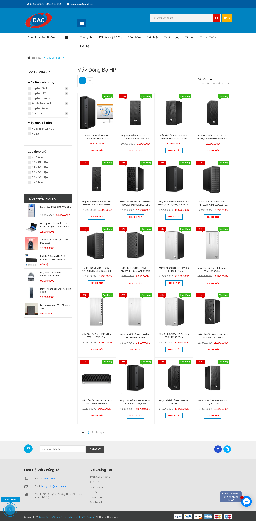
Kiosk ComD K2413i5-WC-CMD (56, 207)
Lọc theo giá (37, 151)
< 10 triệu (38, 157)
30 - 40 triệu (40, 177)
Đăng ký (95, 449)
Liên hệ (84, 46)
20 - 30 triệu (40, 172)
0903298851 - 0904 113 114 (44, 3)
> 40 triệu (38, 182)
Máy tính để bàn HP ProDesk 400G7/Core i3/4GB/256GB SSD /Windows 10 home (174, 204)
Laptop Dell (50, 88)
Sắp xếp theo (205, 79)
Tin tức (189, 37)
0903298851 (51, 478)
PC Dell (36, 133)
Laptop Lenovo (41, 98)
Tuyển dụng (172, 37)
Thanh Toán (208, 37)
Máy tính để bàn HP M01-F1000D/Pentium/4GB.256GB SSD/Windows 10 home (135, 271)
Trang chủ (87, 37)
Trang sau (102, 432)
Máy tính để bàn (40, 123)
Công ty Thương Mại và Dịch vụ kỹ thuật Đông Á (67, 516)
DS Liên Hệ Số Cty (110, 37)
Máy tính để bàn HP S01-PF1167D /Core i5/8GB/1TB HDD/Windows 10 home (212, 204)
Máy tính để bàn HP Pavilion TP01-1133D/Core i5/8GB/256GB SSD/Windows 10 (212, 271)
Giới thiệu (152, 37)
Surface (50, 113)
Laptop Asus (40, 108)
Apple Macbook (50, 103)
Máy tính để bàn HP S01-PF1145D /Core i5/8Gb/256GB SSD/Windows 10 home (97, 270)
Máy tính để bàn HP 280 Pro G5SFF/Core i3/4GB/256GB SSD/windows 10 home (96, 204)
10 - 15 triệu (40, 162)
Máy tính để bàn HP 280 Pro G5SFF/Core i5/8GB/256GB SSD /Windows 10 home (213, 138)
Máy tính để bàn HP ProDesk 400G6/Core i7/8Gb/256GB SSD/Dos (135, 204)
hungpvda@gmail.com (80, 3)
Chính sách (96, 501)
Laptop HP (50, 93)
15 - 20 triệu (40, 167)
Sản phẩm (134, 37)
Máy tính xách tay (41, 82)
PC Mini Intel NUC (43, 128)
